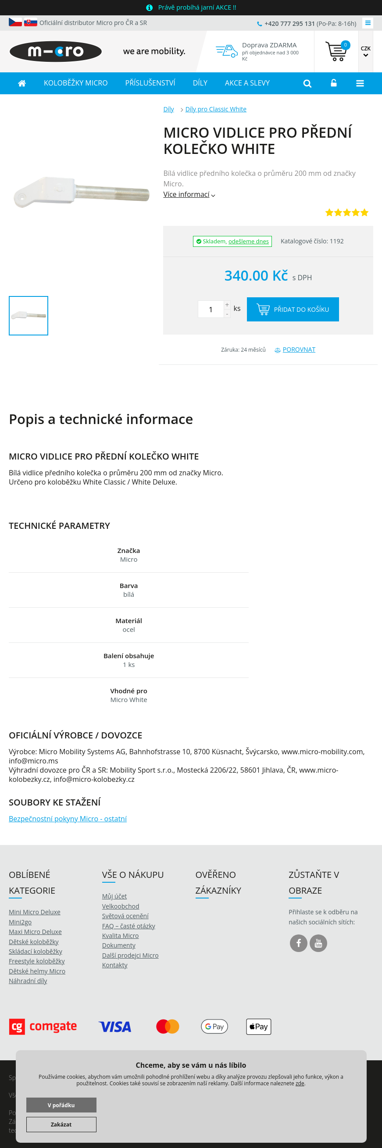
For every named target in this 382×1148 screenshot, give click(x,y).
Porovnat (295, 349)
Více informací (189, 194)
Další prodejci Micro (130, 955)
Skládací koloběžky (35, 951)
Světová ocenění (125, 916)
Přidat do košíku (293, 309)
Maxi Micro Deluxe (35, 931)
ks (219, 308)
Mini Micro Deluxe (35, 912)
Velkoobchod (120, 906)
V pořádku (61, 1105)
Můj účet (114, 896)
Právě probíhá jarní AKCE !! (197, 7)
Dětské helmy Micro (37, 971)
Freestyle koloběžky (36, 961)
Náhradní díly (28, 981)
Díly (168, 109)
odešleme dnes (248, 241)
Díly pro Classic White (216, 109)
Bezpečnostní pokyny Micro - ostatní (68, 819)
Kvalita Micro (120, 935)
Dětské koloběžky (34, 942)
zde (300, 1083)
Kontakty (115, 965)
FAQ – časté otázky (128, 926)
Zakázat (61, 1124)
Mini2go (20, 922)
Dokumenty (119, 945)
